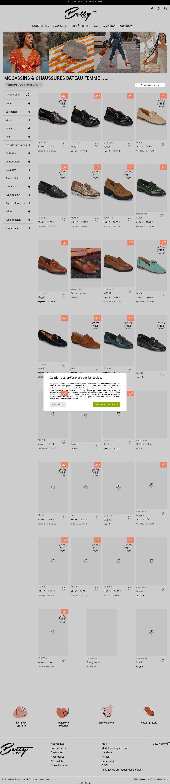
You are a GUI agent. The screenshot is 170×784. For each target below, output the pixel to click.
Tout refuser (58, 404)
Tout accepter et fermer (106, 404)
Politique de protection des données (64, 399)
